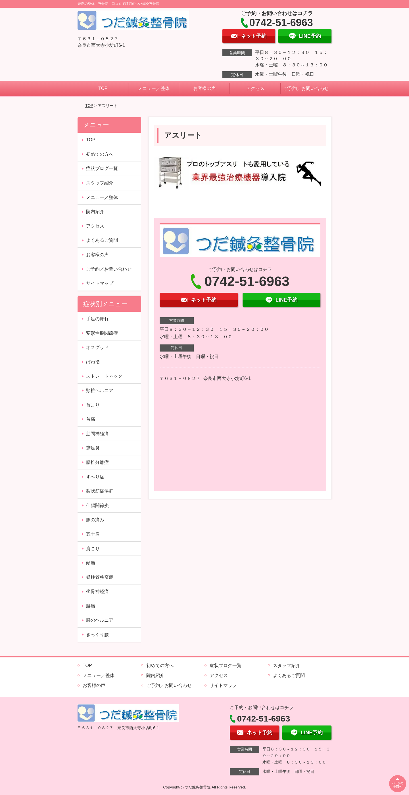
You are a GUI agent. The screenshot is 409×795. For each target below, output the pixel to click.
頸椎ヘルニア (99, 390)
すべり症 (95, 476)
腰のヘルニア (99, 620)
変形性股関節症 (102, 333)
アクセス (255, 88)
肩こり (93, 548)
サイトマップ (99, 283)
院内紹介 (95, 211)
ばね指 (93, 361)
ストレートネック (104, 376)
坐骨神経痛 (97, 591)
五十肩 (93, 534)
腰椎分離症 (97, 462)
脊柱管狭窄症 (99, 577)
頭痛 (90, 562)
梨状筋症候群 (99, 491)
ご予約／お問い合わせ (306, 88)
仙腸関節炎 (97, 505)
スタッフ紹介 (99, 182)
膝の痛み (95, 519)
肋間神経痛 (97, 433)
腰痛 (90, 605)
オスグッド (97, 347)
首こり (93, 405)
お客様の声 (204, 88)
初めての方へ (99, 154)
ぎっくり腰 (97, 634)
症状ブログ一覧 (102, 168)
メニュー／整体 (154, 88)
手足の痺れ (97, 318)
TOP (103, 88)
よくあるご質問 (102, 240)
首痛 (90, 419)
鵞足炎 (93, 447)
